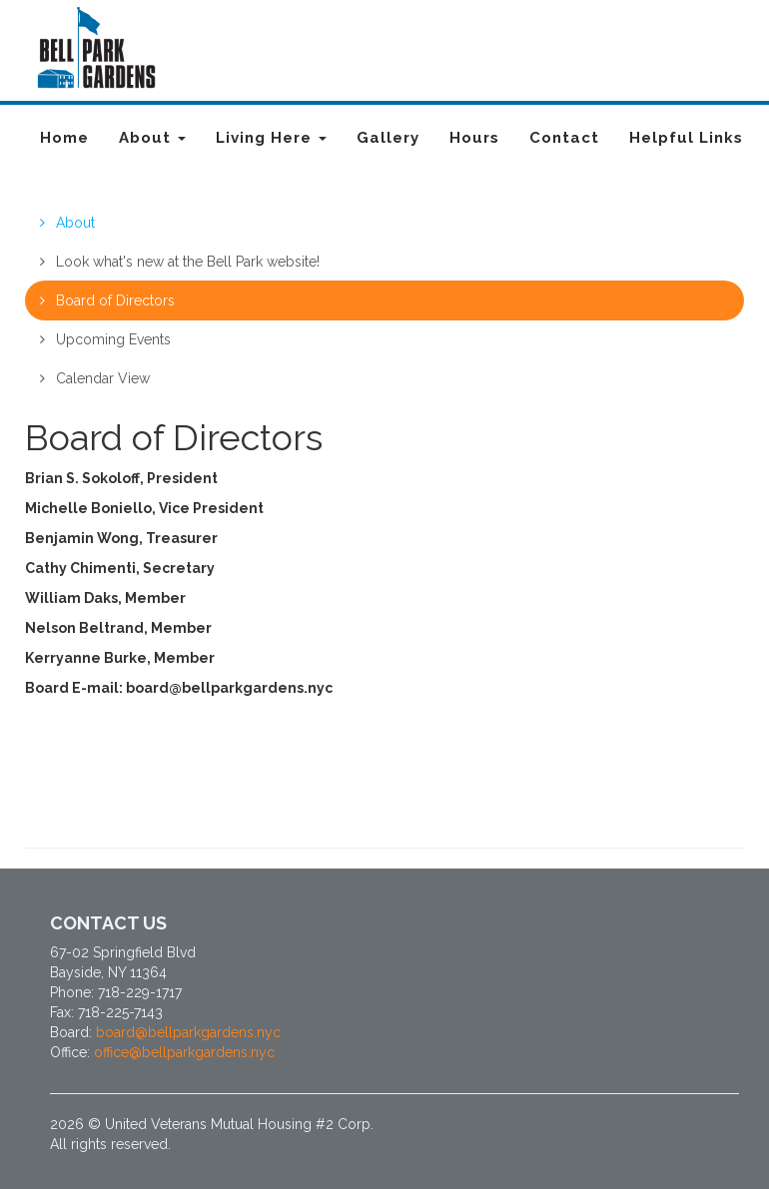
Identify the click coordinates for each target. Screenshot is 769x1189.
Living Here (271, 138)
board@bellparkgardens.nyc (188, 1032)
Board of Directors (107, 300)
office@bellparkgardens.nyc (184, 1052)
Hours (474, 138)
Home (64, 138)
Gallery (388, 138)
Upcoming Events (105, 339)
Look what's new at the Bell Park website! (180, 262)
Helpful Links (686, 138)
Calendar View (95, 378)
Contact (564, 138)
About (152, 138)
